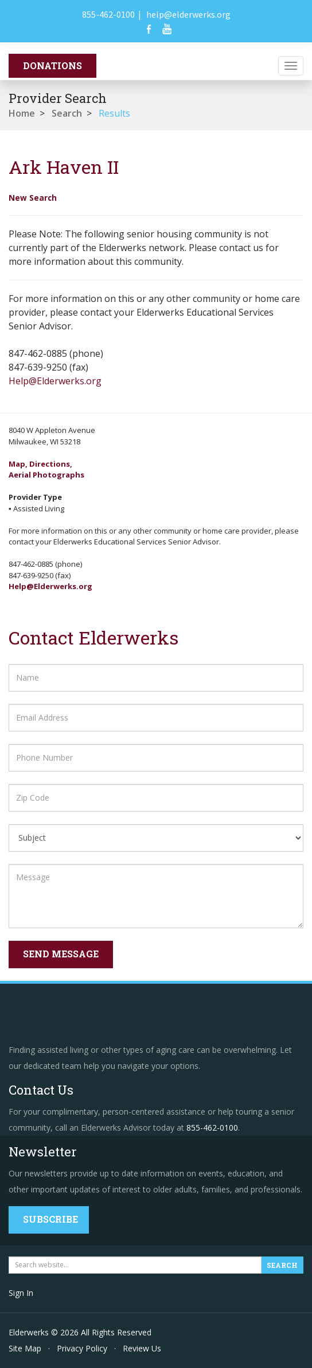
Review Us (142, 1348)
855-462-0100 (108, 14)
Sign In (21, 1292)
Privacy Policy (82, 1348)
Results (114, 113)
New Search (33, 197)
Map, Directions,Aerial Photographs (46, 469)
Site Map (25, 1348)
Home (22, 113)
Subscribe (50, 1219)
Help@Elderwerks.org (55, 381)
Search (67, 113)
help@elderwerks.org (188, 14)
